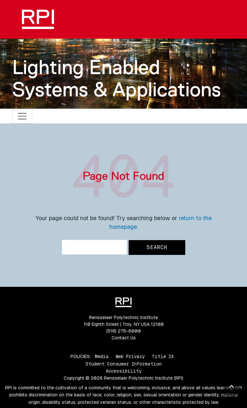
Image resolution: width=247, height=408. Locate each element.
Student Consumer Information (124, 364)
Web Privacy (130, 356)
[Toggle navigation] (22, 116)
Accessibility (124, 371)
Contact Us (124, 338)
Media (102, 356)
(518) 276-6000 (123, 331)
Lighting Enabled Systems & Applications (116, 78)
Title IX (163, 356)
